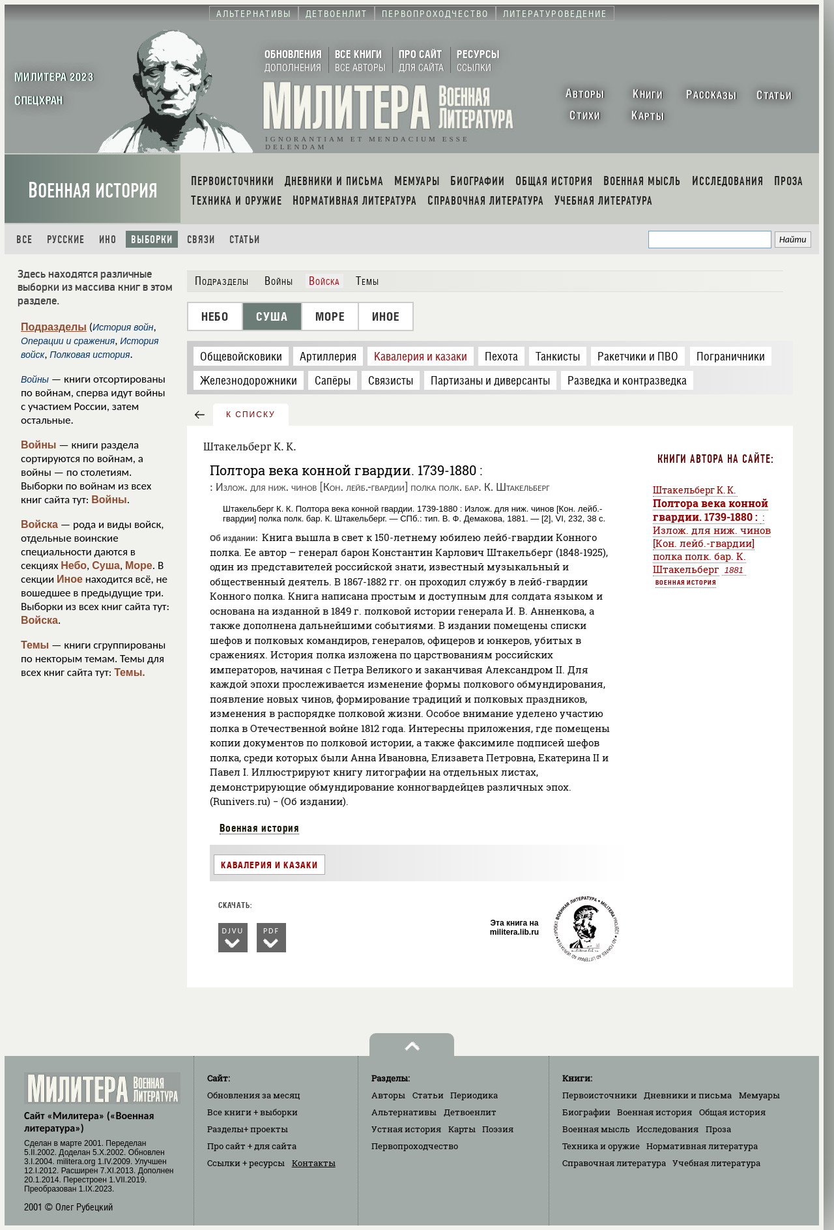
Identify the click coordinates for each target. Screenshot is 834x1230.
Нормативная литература (702, 1146)
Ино (108, 239)
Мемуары (759, 1095)
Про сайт (251, 1146)
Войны (39, 444)
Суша (106, 565)
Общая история (732, 1112)
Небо (74, 565)
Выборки (152, 239)
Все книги (252, 1112)
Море (138, 565)
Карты (462, 1129)
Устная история (406, 1129)
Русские (66, 239)
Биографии (586, 1112)
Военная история (93, 191)
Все (24, 239)
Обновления (253, 1095)
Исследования (667, 1129)
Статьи (244, 239)
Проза (718, 1129)
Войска (39, 524)
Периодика (474, 1095)
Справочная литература (614, 1163)
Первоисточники (599, 1095)
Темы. (129, 672)
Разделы (247, 1129)
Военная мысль (596, 1129)
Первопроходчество (414, 1146)
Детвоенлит (470, 1112)
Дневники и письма (688, 1095)
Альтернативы (404, 1112)
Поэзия (497, 1129)
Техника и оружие (601, 1146)
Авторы (388, 1095)
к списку (251, 414)
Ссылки (246, 1163)
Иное (70, 579)
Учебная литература (716, 1163)
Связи (201, 239)
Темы (35, 645)
